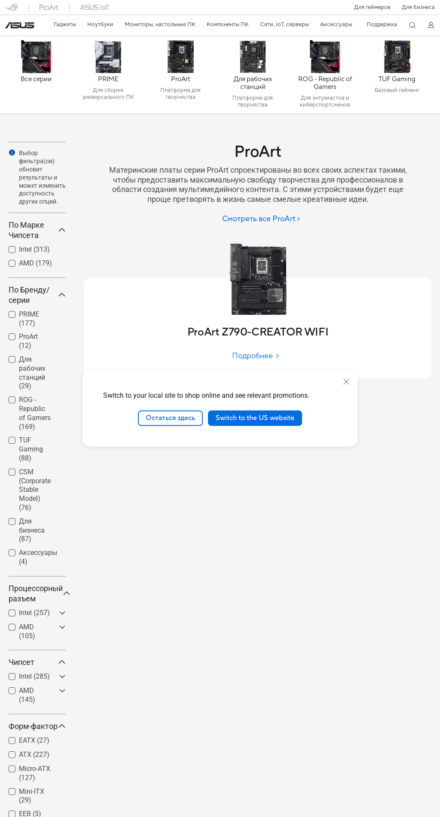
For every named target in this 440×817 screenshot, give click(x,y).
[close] (346, 381)
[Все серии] (36, 77)
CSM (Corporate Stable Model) (35, 490)
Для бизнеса (418, 7)
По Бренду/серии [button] (37, 295)
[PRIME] (108, 77)
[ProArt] (180, 77)
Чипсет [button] (37, 662)
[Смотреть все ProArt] (261, 219)
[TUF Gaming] (397, 77)
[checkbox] (34, 373)
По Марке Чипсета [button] (37, 230)
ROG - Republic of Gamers (35, 413)
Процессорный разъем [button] (37, 593)
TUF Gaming (31, 449)
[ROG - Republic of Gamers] (325, 77)
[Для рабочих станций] (253, 77)
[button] (372, 7)
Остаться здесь (170, 418)
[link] (19, 25)
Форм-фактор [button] (37, 726)
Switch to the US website (255, 418)
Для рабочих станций (32, 372)
